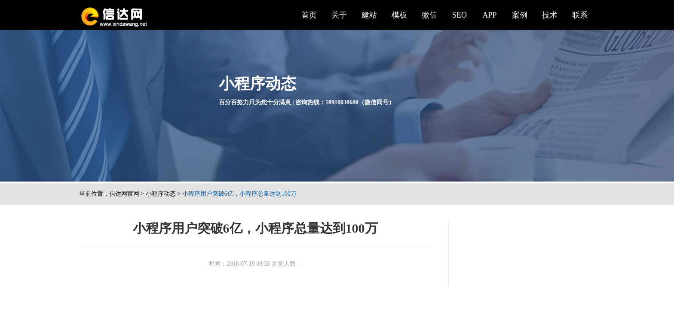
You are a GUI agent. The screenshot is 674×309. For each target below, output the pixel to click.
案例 (519, 15)
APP (489, 15)
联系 (580, 15)
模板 (399, 15)
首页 (309, 15)
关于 (339, 15)
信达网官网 (124, 194)
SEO (459, 15)
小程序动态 (161, 194)
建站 (369, 15)
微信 (429, 15)
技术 (550, 15)
